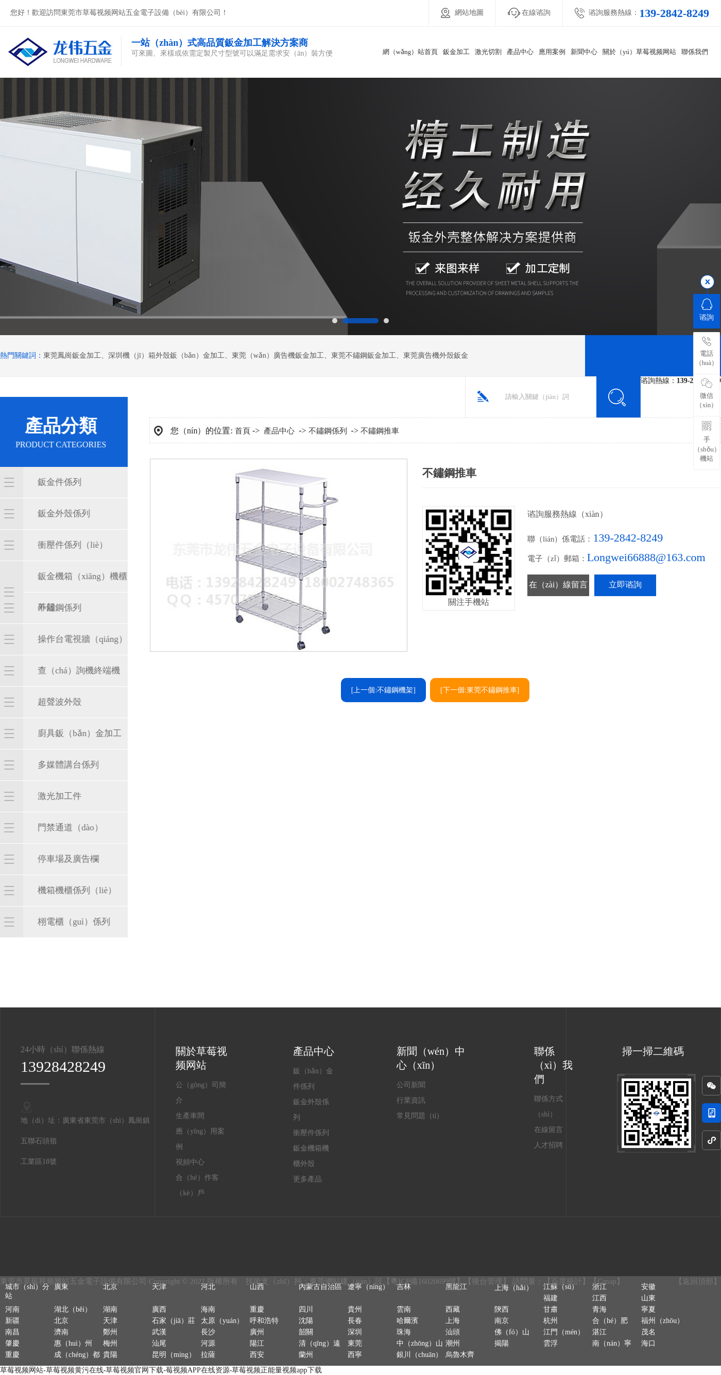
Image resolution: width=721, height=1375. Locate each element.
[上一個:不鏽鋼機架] (383, 690)
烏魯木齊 (459, 1355)
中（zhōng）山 (420, 1343)
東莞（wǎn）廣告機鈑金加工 (278, 355)
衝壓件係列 (311, 1133)
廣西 (159, 1309)
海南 (208, 1309)
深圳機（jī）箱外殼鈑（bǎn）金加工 (166, 355)
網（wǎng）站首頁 (410, 52)
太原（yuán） (222, 1321)
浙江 (599, 1287)
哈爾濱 (407, 1321)
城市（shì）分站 (27, 1291)
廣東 (61, 1287)
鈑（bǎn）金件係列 (313, 1078)
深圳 (355, 1332)
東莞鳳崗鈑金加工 (72, 355)
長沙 (208, 1332)
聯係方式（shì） (548, 1106)
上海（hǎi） (513, 1288)
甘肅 (550, 1309)
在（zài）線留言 (558, 584)
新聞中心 (584, 52)
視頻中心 (190, 1162)
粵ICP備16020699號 (423, 1281)
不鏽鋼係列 (327, 431)
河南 (12, 1309)
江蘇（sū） (560, 1287)
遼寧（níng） (368, 1287)
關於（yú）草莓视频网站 (639, 52)
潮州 (452, 1343)
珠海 (404, 1332)
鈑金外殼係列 (311, 1109)
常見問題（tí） (420, 1116)
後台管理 (487, 1281)
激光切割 (488, 52)
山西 (257, 1287)
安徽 (648, 1287)
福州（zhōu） (662, 1321)
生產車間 (190, 1116)
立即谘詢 (625, 584)
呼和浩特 (264, 1321)
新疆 (12, 1321)
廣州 (257, 1332)
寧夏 (648, 1309)
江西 (599, 1298)
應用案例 (552, 52)
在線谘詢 (536, 12)
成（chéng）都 (77, 1355)
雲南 (404, 1309)
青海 (599, 1309)
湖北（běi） (73, 1309)
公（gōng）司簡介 (201, 1092)
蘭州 (306, 1355)
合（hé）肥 (610, 1321)
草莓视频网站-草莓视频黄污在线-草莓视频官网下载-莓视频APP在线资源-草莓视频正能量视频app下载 (161, 1370)
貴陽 (110, 1355)
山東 (648, 1298)
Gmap (606, 1281)
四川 (306, 1309)
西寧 (355, 1355)
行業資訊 (411, 1100)
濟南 (61, 1332)
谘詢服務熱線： (649, 13)
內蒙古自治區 (320, 1287)
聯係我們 (694, 52)
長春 (355, 1321)
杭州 (550, 1321)
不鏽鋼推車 (379, 431)
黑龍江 (456, 1287)
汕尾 (159, 1343)
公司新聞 (411, 1085)
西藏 (452, 1309)
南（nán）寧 (611, 1343)
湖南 (110, 1309)
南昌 (12, 1332)
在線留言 (548, 1130)
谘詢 (706, 310)
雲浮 (550, 1343)
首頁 (242, 431)
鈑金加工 (456, 52)
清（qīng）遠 (319, 1343)
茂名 (648, 1332)
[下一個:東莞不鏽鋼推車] (479, 690)
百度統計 (566, 1281)
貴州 (355, 1309)
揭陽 (501, 1343)
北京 (110, 1287)
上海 (452, 1321)
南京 (501, 1321)
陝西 (501, 1309)
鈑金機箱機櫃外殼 (311, 1156)
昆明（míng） (174, 1355)
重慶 (257, 1309)
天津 (159, 1287)
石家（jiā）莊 (173, 1321)
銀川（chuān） (419, 1355)
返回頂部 (697, 1281)
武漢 (159, 1332)
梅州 (110, 1343)
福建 (550, 1298)
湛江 (599, 1332)
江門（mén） (564, 1332)
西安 (257, 1355)
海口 (648, 1343)
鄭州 (110, 1332)
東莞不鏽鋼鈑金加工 (363, 355)
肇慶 (12, 1343)
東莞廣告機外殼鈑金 (435, 355)
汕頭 (452, 1332)
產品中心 (520, 52)
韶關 (306, 1332)
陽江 (257, 1343)
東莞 (355, 1343)
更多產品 (307, 1179)
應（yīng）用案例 (200, 1139)
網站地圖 (469, 12)
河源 (208, 1343)
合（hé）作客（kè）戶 (197, 1185)
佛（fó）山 (511, 1332)
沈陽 (306, 1321)
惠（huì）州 (73, 1343)
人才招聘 (548, 1145)
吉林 (404, 1287)
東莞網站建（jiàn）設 (346, 1281)
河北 (208, 1287)
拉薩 (208, 1355)
